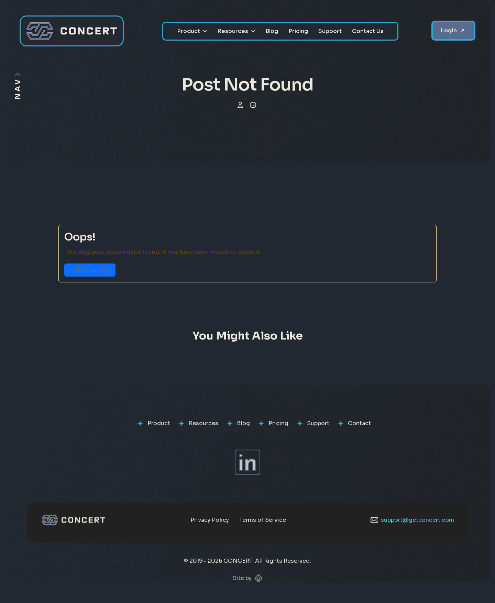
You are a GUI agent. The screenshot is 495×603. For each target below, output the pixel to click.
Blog (271, 31)
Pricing (298, 31)
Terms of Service (262, 520)
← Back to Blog (90, 269)
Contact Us (368, 31)
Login (449, 30)
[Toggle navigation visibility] (17, 85)
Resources (232, 31)
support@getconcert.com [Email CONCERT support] (412, 520)
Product (188, 31)
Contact (359, 423)
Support (330, 31)
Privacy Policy (209, 520)
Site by (248, 578)
